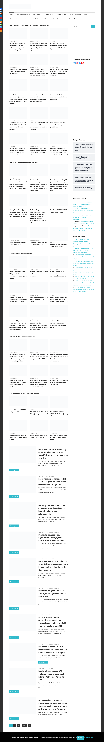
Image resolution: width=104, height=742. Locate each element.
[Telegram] (1, 27)
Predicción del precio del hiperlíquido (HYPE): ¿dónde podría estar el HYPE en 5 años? (52, 537)
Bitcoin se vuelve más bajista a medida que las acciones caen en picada (39, 274)
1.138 (24, 725)
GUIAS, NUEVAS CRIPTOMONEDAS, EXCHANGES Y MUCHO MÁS (29, 26)
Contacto (68, 19)
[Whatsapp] (1, 24)
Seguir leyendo (13, 470)
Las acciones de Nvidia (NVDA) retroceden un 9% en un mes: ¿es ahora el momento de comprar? (52, 649)
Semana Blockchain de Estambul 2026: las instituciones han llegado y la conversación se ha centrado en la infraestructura (39, 325)
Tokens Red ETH (61, 15)
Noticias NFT (51, 476)
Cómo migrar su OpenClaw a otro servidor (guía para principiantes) (58, 125)
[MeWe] (1, 20)
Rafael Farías (78, 215)
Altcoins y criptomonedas (23, 15)
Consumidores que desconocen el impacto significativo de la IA (83, 211)
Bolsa (85, 15)
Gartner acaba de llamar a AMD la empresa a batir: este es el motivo (58, 97)
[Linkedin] (1, 16)
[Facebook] (1, 9)
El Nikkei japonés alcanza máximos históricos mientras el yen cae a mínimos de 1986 (59, 274)
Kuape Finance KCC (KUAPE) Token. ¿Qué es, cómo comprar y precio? (18, 437)
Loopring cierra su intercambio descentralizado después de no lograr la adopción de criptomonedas (83, 257)
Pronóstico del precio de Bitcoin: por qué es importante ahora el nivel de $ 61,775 (18, 299)
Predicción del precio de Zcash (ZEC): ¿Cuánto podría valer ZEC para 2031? (18, 71)
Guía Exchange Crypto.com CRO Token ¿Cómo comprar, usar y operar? (83, 228)
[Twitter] (1, 11)
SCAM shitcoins (37, 19)
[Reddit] (1, 13)
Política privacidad (49, 19)
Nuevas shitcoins (37, 15)
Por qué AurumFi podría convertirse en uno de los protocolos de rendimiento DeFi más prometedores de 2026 (83, 283)
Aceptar (80, 738)
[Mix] (1, 22)
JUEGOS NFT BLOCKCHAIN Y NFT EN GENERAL (23, 162)
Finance (77, 202)
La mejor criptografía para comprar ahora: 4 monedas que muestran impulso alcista (82, 204)
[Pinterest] (1, 18)
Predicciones (77, 19)
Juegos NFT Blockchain (75, 15)
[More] (1, 31)
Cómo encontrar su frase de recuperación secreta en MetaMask (83, 217)
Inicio (11, 15)
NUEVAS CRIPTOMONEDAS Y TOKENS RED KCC (24, 394)
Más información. (88, 738)
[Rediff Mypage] (1, 29)
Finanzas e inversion (15, 19)
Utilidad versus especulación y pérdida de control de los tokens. (39, 299)
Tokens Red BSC (50, 15)
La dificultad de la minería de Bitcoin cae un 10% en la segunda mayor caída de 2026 (59, 299)
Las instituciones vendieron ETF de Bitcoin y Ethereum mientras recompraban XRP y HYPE (39, 357)
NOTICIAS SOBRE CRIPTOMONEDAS (20, 254)
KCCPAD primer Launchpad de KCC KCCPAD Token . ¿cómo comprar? (58, 437)
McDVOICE (77, 208)
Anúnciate (59, 19)
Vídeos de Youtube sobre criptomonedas (22, 337)
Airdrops (27, 19)
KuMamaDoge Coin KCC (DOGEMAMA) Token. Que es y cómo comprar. (59, 414)
